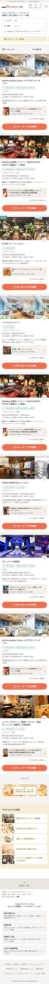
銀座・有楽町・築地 (8, 897)
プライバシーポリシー (36, 964)
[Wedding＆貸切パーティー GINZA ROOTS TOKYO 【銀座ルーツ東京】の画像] (24, 147)
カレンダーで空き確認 (24, 126)
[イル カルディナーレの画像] (24, 307)
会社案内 (8, 964)
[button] (24, 915)
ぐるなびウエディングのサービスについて (18, 973)
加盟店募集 (39, 969)
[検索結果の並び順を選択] (38, 49)
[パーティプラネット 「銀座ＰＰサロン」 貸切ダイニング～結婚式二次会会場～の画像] (24, 706)
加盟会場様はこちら (26, 969)
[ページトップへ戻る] (24, 884)
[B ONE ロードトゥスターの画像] (24, 228)
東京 (29, 894)
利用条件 (24, 964)
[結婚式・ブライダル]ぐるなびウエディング (16, 892)
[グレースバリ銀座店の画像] (24, 546)
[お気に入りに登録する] (44, 77)
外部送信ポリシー (12, 969)
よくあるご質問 (39, 973)
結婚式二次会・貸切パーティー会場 (13, 894)
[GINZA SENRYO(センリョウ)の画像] (24, 467)
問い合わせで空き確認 (24, 287)
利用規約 (16, 964)
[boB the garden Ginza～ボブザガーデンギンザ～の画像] (24, 65)
